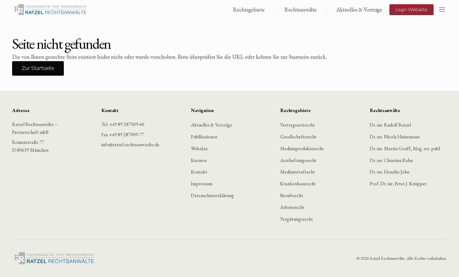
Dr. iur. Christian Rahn (391, 160)
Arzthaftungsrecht (298, 160)
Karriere (199, 160)
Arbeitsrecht (292, 207)
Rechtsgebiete (249, 9)
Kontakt (199, 172)
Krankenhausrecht (298, 184)
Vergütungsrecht (296, 219)
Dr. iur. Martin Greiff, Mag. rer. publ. (405, 148)
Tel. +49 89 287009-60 (122, 124)
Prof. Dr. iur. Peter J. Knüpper (398, 184)
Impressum (201, 184)
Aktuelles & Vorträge (359, 9)
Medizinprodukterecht (302, 148)
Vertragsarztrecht (297, 125)
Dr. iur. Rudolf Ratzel (390, 125)
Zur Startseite (38, 68)
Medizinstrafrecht (297, 172)
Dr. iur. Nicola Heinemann (395, 137)
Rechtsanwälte (300, 9)
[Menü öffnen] (442, 10)
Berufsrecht (291, 195)
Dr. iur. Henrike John (389, 172)
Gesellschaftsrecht (298, 137)
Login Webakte (411, 9)
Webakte (199, 148)
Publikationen (204, 137)
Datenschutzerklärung (212, 195)
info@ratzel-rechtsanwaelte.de (130, 145)
